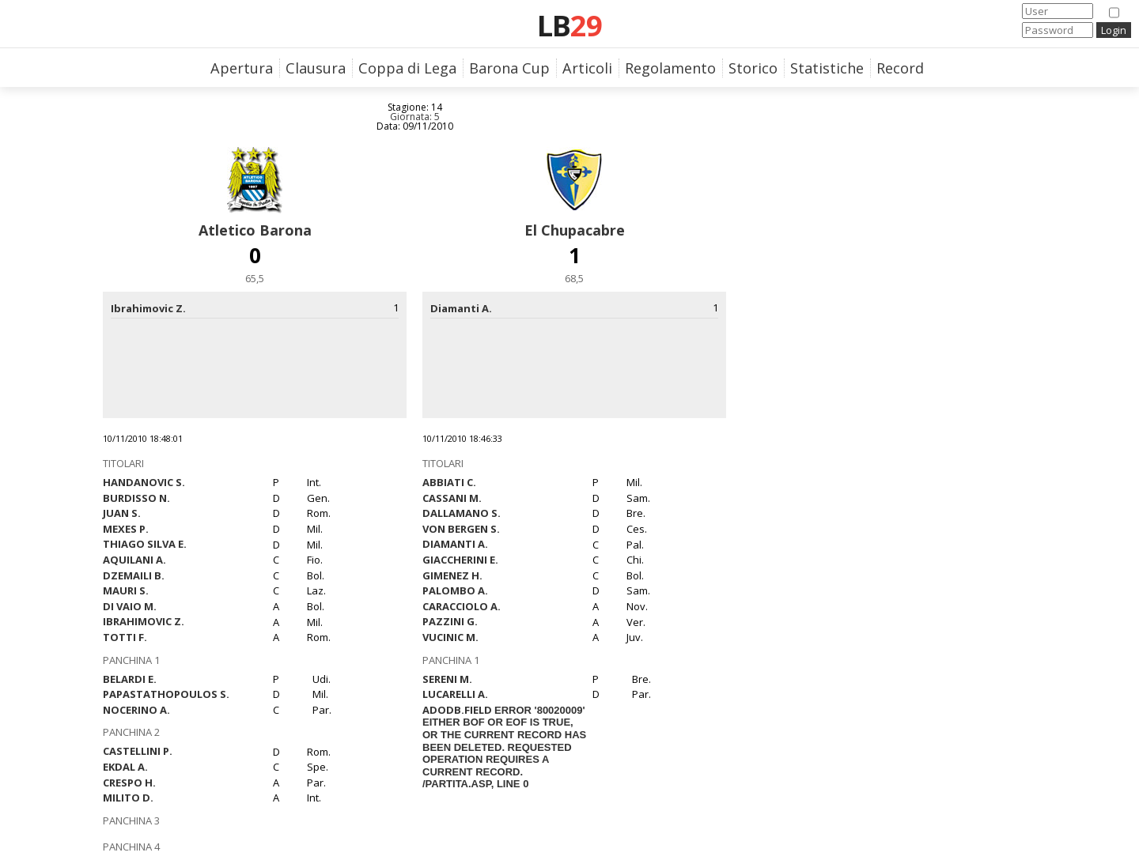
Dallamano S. (461, 513)
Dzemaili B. (134, 575)
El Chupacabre (574, 230)
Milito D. (128, 797)
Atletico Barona (255, 230)
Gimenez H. (452, 575)
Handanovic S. (144, 482)
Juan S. (122, 513)
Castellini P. (137, 751)
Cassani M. (452, 498)
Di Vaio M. (130, 606)
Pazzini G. (450, 621)
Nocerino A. (136, 710)
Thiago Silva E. (145, 544)
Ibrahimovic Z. (143, 621)
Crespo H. (129, 782)
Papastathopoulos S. (166, 694)
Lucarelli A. (455, 694)
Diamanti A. (455, 544)
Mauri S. (126, 590)
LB (569, 25)
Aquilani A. (134, 560)
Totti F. (125, 637)
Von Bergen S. (461, 529)
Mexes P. (126, 529)
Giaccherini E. (460, 560)
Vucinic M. (450, 637)
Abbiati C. (449, 482)
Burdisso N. (136, 498)
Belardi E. (130, 679)
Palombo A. (455, 590)
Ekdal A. (125, 767)
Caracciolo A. (461, 606)
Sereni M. (447, 679)
